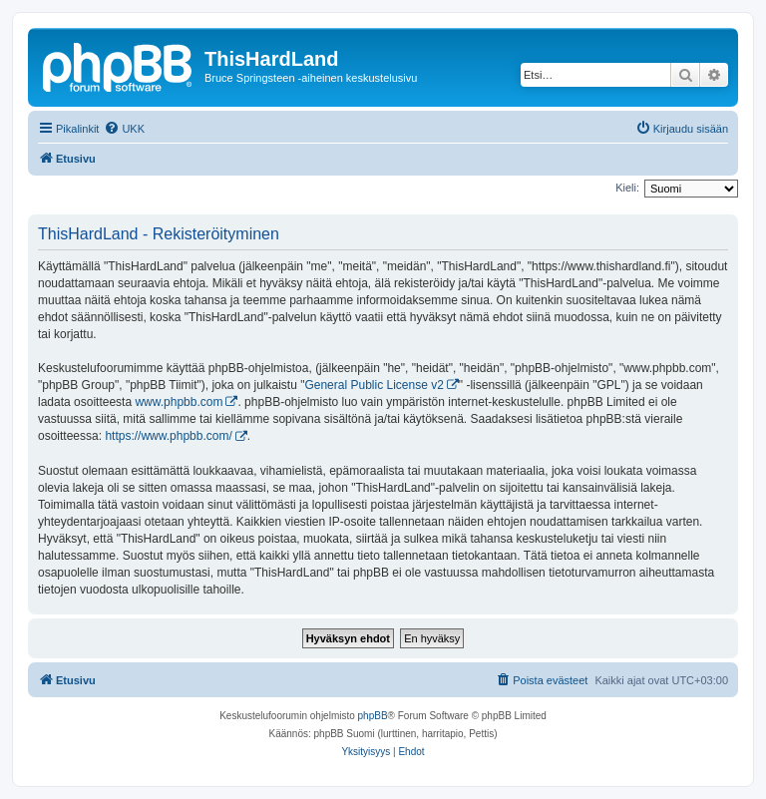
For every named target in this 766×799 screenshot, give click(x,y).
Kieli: (627, 188)
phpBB (373, 715)
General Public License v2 (373, 385)
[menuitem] (124, 129)
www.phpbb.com (178, 402)
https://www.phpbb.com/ (168, 436)
